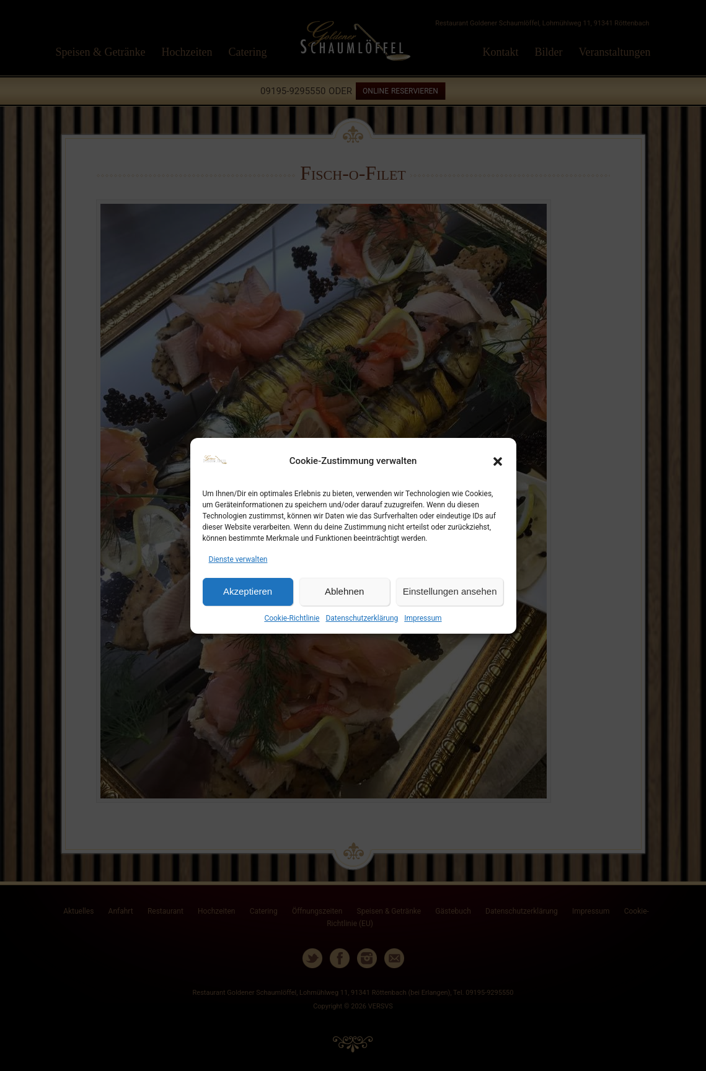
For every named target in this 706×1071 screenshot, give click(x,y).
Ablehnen (344, 591)
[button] (498, 461)
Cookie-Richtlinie (291, 618)
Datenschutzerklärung (361, 618)
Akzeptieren (247, 591)
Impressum (422, 618)
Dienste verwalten (238, 559)
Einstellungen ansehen (450, 591)
